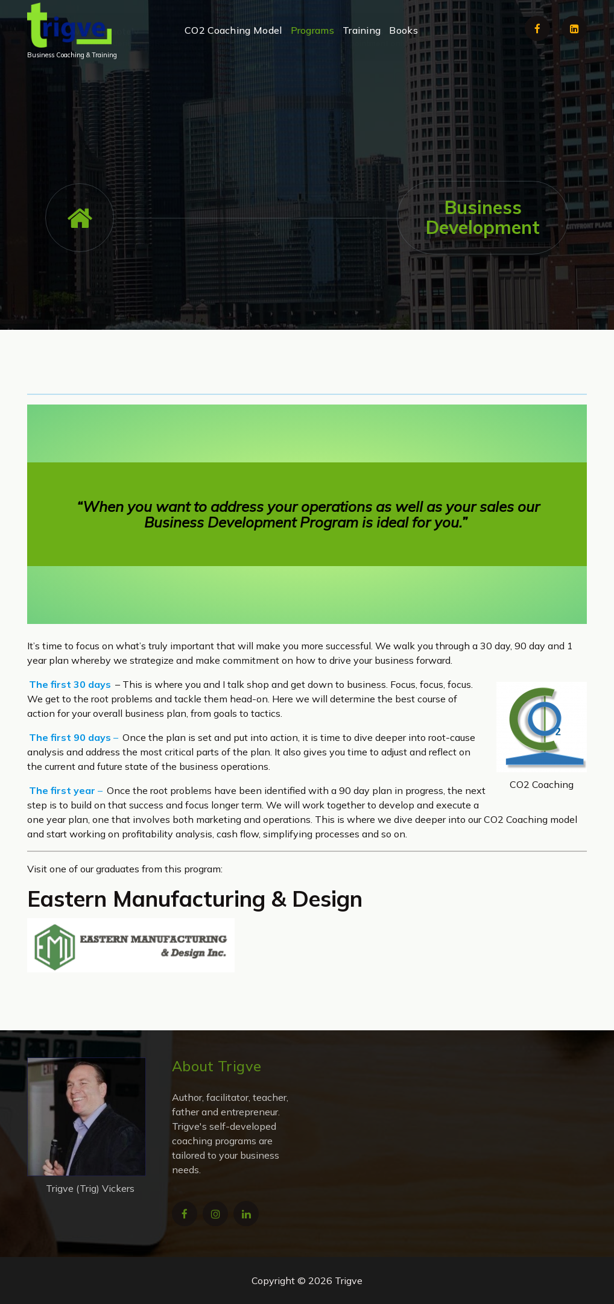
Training (362, 30)
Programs (312, 30)
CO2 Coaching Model (233, 30)
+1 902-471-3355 (472, 91)
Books (403, 30)
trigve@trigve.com (261, 91)
